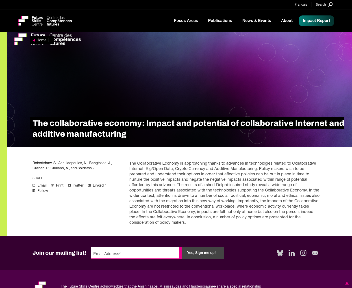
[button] (346, 283)
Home (41, 40)
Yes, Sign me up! (201, 253)
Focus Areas (186, 21)
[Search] (324, 4)
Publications (220, 21)
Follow (42, 191)
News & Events (256, 21)
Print (59, 185)
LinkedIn (99, 185)
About (287, 21)
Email (42, 185)
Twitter (78, 185)
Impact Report (316, 21)
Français (301, 4)
